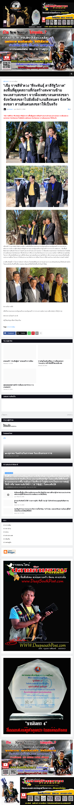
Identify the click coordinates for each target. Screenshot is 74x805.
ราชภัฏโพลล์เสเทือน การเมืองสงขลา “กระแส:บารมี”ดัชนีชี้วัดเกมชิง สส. (51, 362)
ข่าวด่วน (5, 532)
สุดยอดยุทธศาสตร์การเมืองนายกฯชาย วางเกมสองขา (18, 386)
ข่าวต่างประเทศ (8, 535)
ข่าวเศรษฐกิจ (7, 542)
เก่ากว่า (69, 415)
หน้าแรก (5, 81)
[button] (71, 73)
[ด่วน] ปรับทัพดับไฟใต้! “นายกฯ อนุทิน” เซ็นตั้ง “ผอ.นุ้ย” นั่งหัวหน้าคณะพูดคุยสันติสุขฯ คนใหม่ (41, 502)
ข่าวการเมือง (13, 81)
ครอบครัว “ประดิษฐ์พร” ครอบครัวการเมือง (18, 361)
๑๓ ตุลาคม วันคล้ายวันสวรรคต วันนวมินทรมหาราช (28, 453)
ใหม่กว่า (4, 415)
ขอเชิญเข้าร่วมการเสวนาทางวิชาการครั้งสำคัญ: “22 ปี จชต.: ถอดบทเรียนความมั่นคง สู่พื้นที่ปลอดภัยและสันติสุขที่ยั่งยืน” (42, 510)
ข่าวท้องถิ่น (6, 539)
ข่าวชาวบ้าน (7, 528)
